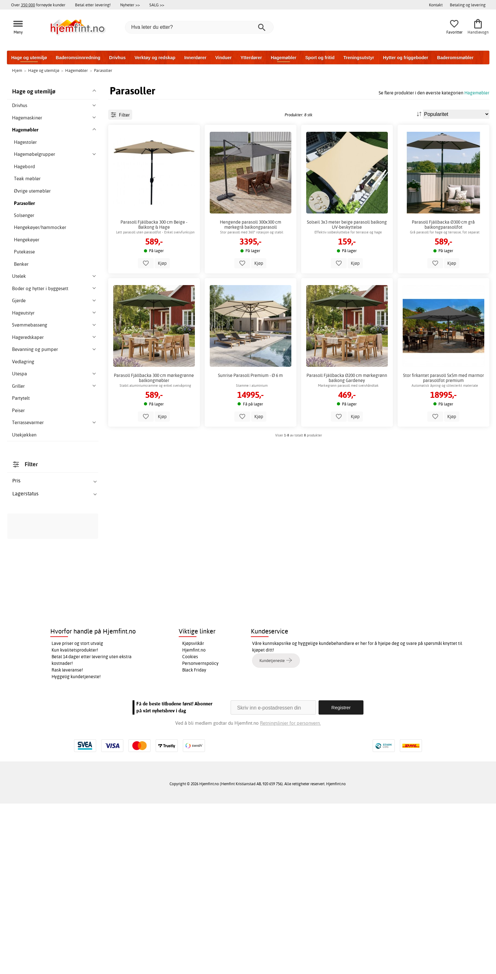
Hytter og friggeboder (405, 57)
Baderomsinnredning (78, 57)
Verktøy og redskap (154, 57)
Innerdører (195, 57)
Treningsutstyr (358, 57)
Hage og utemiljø (29, 57)
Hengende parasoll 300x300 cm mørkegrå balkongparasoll (250, 253)
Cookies (190, 827)
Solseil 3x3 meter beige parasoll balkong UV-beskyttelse (347, 253)
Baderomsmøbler (455, 57)
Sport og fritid (320, 57)
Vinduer (223, 57)
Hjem (17, 70)
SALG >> (156, 4)
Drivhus (117, 57)
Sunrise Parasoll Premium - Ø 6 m (250, 403)
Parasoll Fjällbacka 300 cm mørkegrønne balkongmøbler (154, 406)
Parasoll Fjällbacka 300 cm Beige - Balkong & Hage (154, 253)
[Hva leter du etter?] (199, 27)
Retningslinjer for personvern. (290, 893)
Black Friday (194, 840)
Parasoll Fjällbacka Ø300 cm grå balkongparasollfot (443, 253)
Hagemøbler (283, 57)
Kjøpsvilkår (193, 814)
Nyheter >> (130, 4)
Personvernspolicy (200, 834)
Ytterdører (251, 57)
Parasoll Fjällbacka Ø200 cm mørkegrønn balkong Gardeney (347, 406)
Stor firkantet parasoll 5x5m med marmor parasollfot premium (443, 406)
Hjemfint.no (194, 820)
